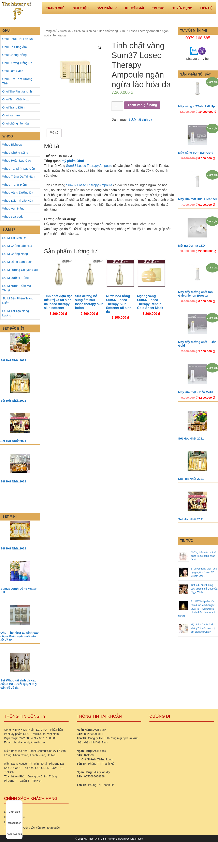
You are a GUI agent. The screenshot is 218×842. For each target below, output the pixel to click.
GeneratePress (134, 838)
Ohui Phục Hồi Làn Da (17, 38)
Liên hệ (206, 8)
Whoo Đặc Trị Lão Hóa (17, 200)
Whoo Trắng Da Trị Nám (18, 176)
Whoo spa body (12, 216)
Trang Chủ (55, 8)
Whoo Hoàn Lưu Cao (16, 160)
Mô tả (54, 132)
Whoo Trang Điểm (14, 184)
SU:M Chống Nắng (15, 253)
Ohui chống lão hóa (15, 123)
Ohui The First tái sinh (17, 91)
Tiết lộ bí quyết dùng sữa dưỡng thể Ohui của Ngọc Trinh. (204, 589)
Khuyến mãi (134, 8)
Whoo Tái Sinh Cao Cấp (18, 168)
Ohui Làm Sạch (12, 70)
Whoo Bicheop (12, 144)
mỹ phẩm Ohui (72, 161)
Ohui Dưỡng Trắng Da (17, 63)
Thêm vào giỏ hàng (142, 105)
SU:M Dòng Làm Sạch (17, 261)
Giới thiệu (81, 8)
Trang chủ (51, 31)
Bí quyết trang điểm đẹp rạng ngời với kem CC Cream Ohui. (204, 572)
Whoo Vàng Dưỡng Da (17, 192)
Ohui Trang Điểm (13, 107)
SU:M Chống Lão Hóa (17, 245)
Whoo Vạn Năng (13, 208)
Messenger (14, 819)
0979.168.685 (14, 831)
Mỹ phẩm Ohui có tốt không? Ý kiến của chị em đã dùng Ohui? (203, 628)
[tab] (54, 133)
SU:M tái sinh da (85, 31)
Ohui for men (11, 115)
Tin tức (158, 8)
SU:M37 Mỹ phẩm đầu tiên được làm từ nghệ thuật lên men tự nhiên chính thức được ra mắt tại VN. (197, 608)
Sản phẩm (109, 8)
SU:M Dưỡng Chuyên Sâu (20, 269)
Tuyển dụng (182, 8)
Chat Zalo (14, 808)
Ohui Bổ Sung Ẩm (14, 47)
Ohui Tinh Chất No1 (15, 99)
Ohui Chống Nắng (14, 54)
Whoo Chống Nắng (15, 152)
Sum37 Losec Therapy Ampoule (89, 165)
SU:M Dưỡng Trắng (15, 277)
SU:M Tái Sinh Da (14, 238)
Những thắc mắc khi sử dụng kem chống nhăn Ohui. (203, 556)
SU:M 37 (66, 31)
